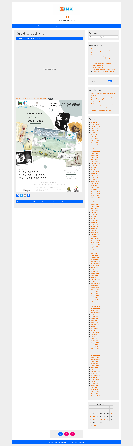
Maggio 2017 (95, 318)
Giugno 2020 (95, 249)
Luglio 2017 (94, 314)
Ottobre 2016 (95, 332)
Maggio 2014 (95, 385)
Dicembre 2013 (95, 396)
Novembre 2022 (95, 194)
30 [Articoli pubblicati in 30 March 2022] (97, 422)
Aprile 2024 (94, 159)
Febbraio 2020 (95, 257)
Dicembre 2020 (95, 238)
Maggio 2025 (95, 134)
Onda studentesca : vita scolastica (56, 202)
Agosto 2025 (94, 128)
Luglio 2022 (94, 202)
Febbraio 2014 (95, 392)
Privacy (48, 26)
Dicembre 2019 (95, 261)
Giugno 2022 (95, 204)
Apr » (95, 425)
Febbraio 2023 (95, 188)
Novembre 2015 (95, 355)
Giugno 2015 (95, 363)
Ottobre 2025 (95, 124)
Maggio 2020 (95, 251)
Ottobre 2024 (95, 149)
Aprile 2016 (94, 345)
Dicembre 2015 (95, 353)
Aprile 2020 (94, 253)
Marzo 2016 (94, 347)
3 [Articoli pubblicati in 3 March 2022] (100, 410)
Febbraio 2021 (95, 234)
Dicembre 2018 (95, 283)
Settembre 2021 (95, 222)
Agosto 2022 (94, 200)
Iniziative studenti (39, 202)
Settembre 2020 (95, 245)
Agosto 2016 (94, 336)
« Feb (90, 425)
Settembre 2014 (95, 381)
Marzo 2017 (94, 322)
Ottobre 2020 (95, 243)
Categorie (56, 26)
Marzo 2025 (94, 139)
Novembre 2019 (95, 263)
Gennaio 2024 (95, 165)
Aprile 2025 (94, 136)
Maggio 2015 (95, 365)
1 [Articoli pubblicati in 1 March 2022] (93, 410)
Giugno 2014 (95, 383)
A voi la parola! (95, 102)
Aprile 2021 (94, 230)
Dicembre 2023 (95, 167)
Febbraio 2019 (95, 279)
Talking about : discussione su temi (103, 71)
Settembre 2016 (95, 334)
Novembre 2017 (95, 308)
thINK (66, 17)
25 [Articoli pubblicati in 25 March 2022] (104, 419)
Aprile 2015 (94, 367)
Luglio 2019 (94, 269)
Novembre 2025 (95, 122)
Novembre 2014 (95, 377)
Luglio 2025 (94, 130)
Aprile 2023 (94, 183)
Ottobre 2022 (95, 196)
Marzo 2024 (94, 161)
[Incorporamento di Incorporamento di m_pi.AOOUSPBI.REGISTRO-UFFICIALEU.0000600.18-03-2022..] (49, 69)
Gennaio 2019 (95, 281)
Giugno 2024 (95, 155)
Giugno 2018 (95, 294)
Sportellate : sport (98, 61)
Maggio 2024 (95, 157)
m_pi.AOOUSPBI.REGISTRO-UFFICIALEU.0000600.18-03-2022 (31, 98)
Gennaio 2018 (95, 304)
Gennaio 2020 (95, 259)
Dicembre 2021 (95, 216)
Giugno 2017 (95, 316)
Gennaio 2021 (95, 236)
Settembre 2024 (95, 151)
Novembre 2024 (95, 147)
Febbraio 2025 (95, 141)
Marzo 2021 (94, 232)
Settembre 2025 (95, 126)
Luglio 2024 (94, 153)
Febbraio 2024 (95, 163)
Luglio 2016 (94, 338)
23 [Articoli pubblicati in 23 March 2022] (97, 419)
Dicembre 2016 (95, 328)
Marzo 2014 (94, 389)
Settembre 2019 (95, 267)
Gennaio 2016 (95, 351)
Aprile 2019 (94, 275)
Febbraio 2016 (95, 349)
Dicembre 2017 (95, 306)
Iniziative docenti (29, 202)
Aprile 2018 (94, 298)
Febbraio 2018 (95, 302)
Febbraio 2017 (95, 324)
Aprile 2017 (94, 320)
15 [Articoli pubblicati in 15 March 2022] (94, 416)
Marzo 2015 (94, 369)
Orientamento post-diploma (101, 57)
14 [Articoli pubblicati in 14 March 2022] (90, 416)
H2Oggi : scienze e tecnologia (102, 63)
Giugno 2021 (95, 226)
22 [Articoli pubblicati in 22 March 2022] (94, 419)
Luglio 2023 (94, 177)
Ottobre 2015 (95, 357)
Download (50, 98)
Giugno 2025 (95, 132)
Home (15, 26)
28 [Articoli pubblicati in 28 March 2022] (90, 422)
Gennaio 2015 (95, 373)
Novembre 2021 (95, 218)
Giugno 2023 (95, 179)
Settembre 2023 (95, 173)
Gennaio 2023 (95, 189)
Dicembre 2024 (95, 145)
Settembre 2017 (95, 312)
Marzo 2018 (94, 300)
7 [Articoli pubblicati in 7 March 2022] (90, 413)
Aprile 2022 (94, 208)
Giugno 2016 (95, 340)
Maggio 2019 (95, 273)
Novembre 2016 (95, 330)
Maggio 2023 (95, 181)
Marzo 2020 (94, 255)
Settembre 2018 (95, 290)
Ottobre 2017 (95, 310)
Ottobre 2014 (95, 379)
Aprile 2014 (94, 387)
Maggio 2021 (95, 228)
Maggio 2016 (95, 343)
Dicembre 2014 (95, 375)
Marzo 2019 (94, 277)
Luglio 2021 (94, 224)
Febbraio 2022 (95, 212)
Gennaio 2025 (95, 143)
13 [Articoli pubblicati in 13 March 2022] (111, 413)
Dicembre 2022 (95, 192)
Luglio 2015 (94, 361)
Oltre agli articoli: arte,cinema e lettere (104, 69)
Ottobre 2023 (95, 171)
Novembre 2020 (95, 241)
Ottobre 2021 (95, 220)
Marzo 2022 (94, 210)
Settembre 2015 (95, 359)
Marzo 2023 (94, 185)
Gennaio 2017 (95, 326)
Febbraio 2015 (95, 371)
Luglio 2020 (94, 247)
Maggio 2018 (95, 296)
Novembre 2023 (95, 169)
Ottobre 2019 (95, 265)
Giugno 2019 (95, 271)
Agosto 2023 (94, 175)
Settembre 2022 (95, 198)
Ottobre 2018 (95, 287)
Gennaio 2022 (95, 214)
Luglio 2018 (94, 291)
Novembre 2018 (95, 285)
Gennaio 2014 (95, 394)
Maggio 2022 (95, 206)
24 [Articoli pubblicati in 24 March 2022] (101, 419)
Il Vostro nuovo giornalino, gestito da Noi (32, 26)
